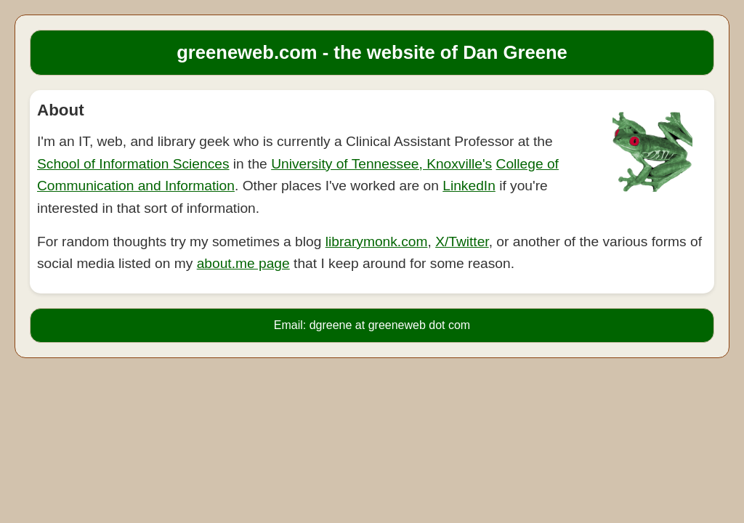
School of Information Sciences (133, 163)
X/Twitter (462, 241)
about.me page (243, 263)
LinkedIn (469, 185)
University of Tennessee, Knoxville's (381, 163)
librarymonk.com (377, 241)
